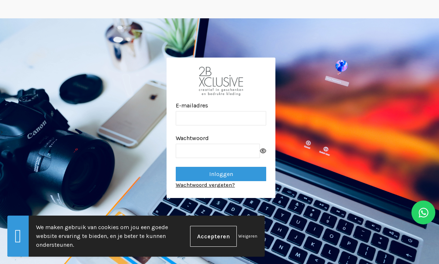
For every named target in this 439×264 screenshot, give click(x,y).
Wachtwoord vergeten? (205, 185)
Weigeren (247, 236)
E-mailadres (192, 105)
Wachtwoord (192, 138)
